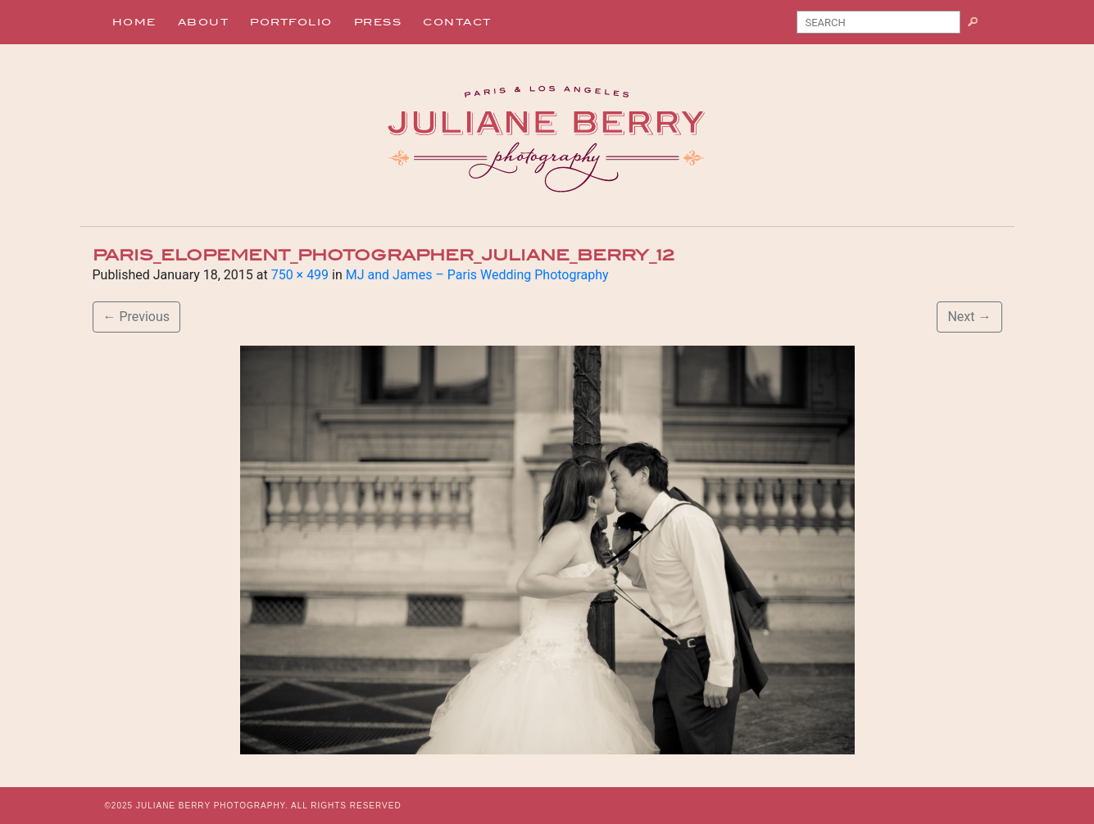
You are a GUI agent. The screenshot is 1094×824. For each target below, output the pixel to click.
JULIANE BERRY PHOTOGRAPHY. (212, 805)
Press (378, 22)
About (203, 22)
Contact (457, 22)
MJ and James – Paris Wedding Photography (477, 275)
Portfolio (291, 22)
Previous (136, 316)
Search (979, 25)
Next (969, 316)
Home (134, 22)
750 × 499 (300, 275)
